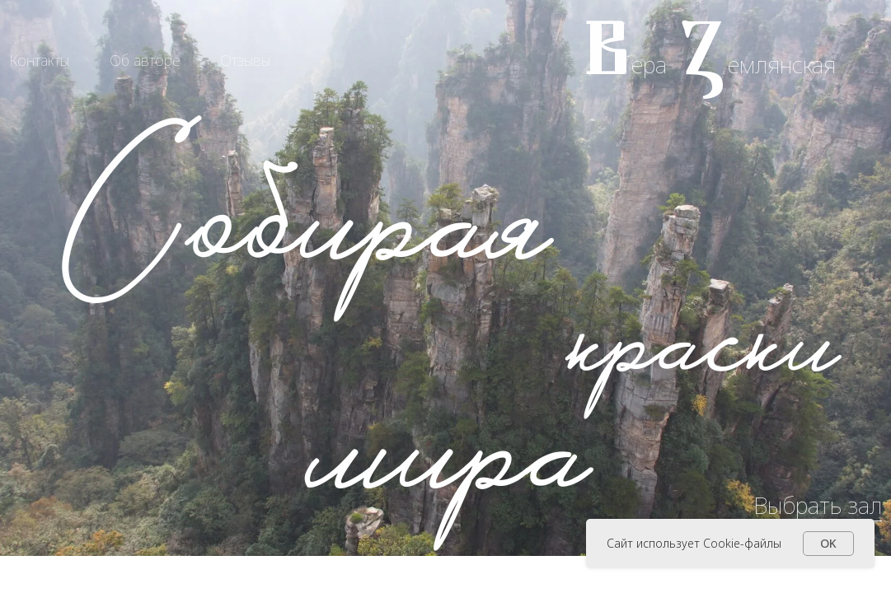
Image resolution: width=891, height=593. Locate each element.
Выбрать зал (817, 505)
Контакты (39, 60)
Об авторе (145, 60)
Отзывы (245, 60)
